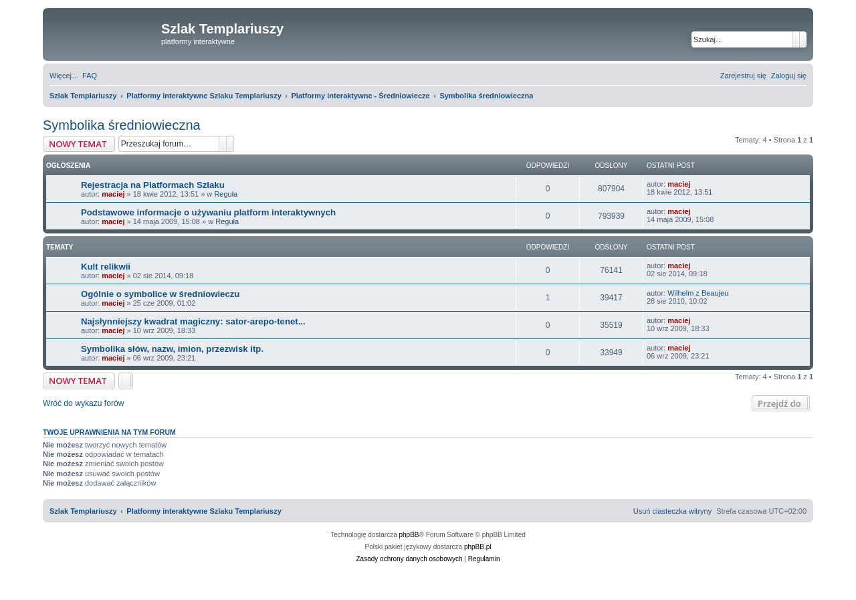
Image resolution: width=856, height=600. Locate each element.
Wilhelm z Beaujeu (697, 293)
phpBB (409, 534)
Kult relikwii (105, 267)
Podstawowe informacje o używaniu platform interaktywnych (208, 212)
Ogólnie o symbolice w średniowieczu (160, 294)
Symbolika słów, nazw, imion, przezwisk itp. (172, 349)
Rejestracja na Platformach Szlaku (153, 185)
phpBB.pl (478, 547)
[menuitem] (89, 76)
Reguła (225, 194)
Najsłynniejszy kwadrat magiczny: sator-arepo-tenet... (193, 321)
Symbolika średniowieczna (122, 125)
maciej (113, 194)
